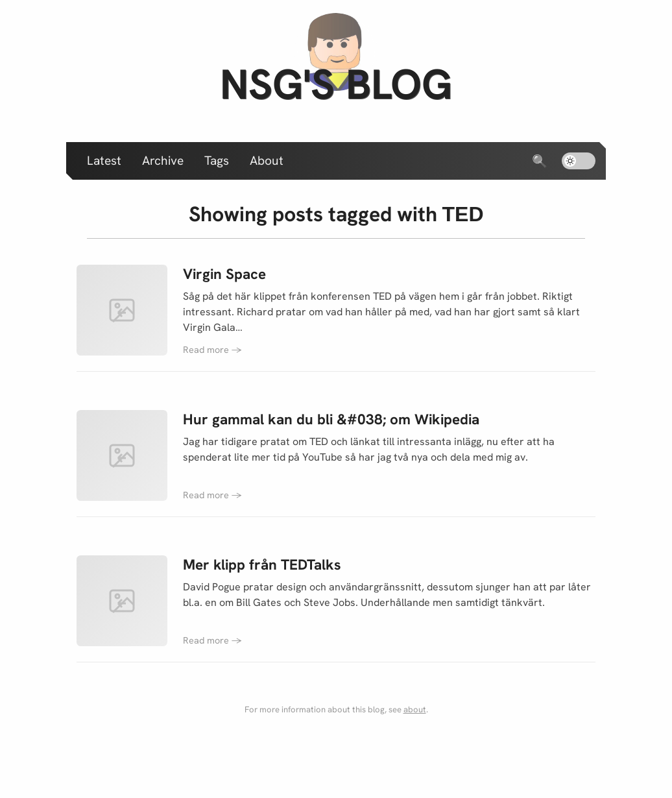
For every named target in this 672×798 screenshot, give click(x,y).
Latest (104, 160)
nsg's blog (336, 84)
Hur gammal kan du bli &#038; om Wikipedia (331, 419)
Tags (216, 160)
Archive (163, 160)
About (266, 160)
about (414, 709)
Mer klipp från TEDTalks (262, 564)
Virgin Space (224, 274)
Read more (212, 350)
